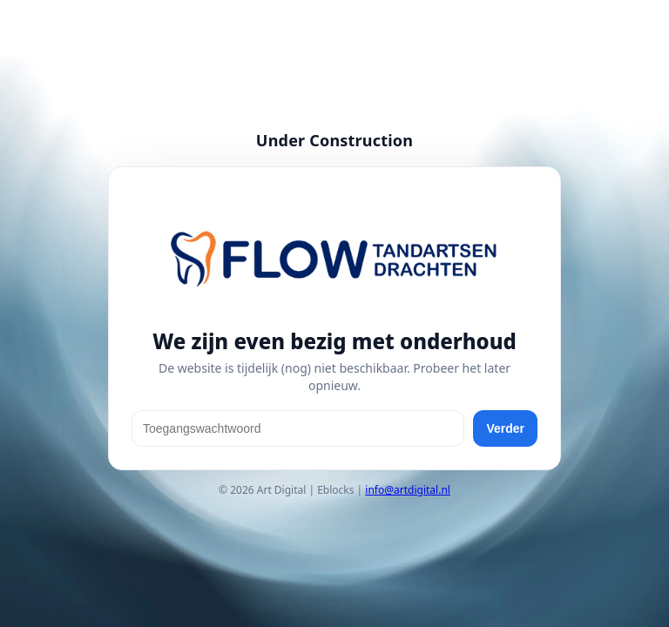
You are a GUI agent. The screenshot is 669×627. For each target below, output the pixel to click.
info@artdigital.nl (407, 489)
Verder (505, 428)
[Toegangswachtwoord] (298, 428)
